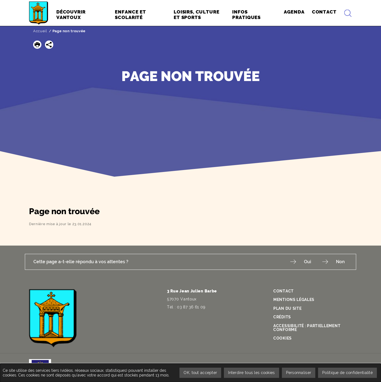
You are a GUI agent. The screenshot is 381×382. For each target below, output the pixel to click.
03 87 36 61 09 (191, 307)
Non (340, 261)
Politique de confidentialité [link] (347, 372)
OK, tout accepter (200, 372)
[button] (37, 45)
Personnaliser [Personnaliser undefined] (298, 372)
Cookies (282, 338)
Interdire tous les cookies (251, 372)
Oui (307, 261)
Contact (283, 291)
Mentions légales (293, 299)
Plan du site (287, 308)
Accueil (40, 31)
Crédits (282, 317)
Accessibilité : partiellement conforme (306, 328)
